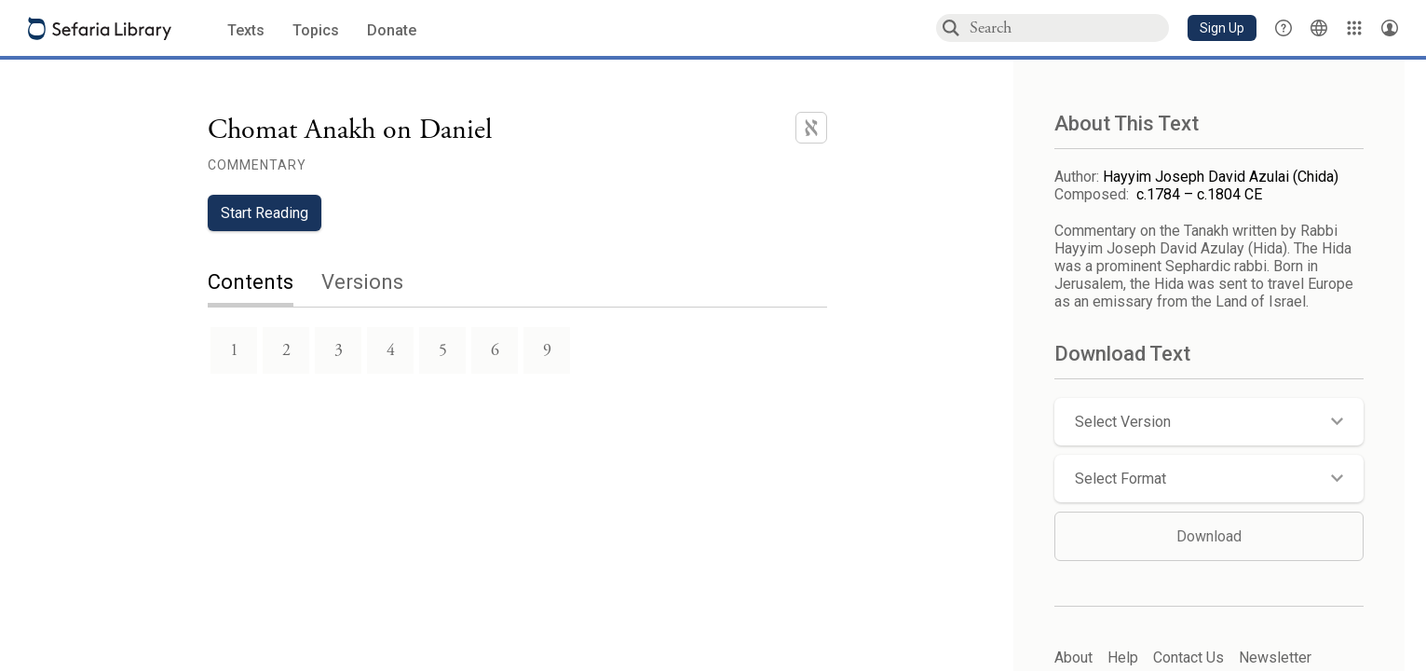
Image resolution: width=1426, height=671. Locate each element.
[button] (1222, 28)
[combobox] (1068, 27)
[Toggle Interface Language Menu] (1319, 28)
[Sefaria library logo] (99, 28)
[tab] (264, 284)
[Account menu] (1389, 28)
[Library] (1354, 28)
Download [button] (1209, 536)
